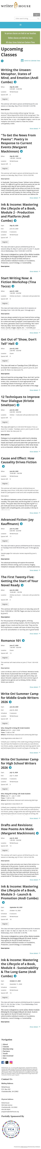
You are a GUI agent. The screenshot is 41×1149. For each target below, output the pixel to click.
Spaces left (4, 95)
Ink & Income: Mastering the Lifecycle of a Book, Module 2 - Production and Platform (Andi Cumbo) (19, 213)
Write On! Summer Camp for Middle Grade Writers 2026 (20, 698)
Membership (8, 1049)
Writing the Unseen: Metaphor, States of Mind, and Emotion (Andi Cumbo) (19, 76)
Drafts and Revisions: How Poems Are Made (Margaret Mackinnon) (18, 829)
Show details (34, 128)
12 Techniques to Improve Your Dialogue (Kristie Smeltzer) (20, 401)
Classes (6, 1046)
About (5, 1044)
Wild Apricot (24, 1146)
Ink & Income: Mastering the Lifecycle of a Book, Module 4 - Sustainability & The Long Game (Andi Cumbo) (19, 968)
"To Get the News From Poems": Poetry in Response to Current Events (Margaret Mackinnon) (18, 143)
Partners (6, 1051)
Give (4, 1058)
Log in (37, 15)
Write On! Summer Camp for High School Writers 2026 (19, 763)
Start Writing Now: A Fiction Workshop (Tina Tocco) (18, 282)
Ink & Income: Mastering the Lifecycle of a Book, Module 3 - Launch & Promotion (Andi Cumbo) (19, 892)
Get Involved (8, 1056)
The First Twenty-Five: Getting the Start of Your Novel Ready (19, 581)
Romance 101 (11, 640)
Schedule (4, 232)
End (2, 229)
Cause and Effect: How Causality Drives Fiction (19, 460)
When (3, 87)
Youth (5, 1053)
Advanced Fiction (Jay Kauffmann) (17, 522)
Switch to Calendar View (32, 61)
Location (3, 92)
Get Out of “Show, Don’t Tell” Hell (19, 341)
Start (2, 225)
